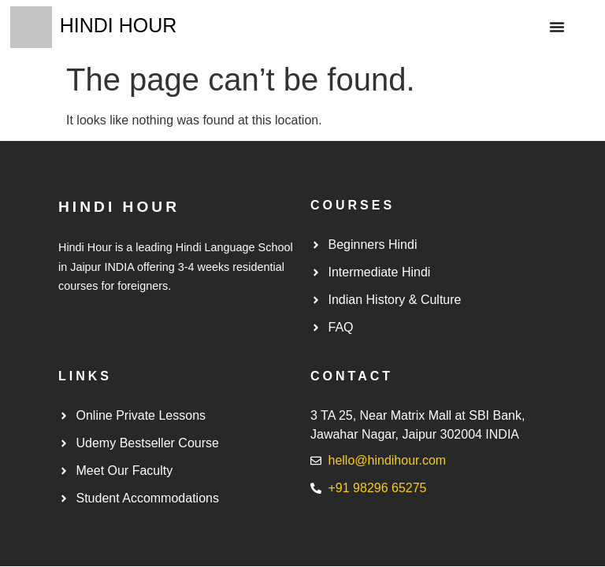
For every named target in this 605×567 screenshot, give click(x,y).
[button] (557, 27)
